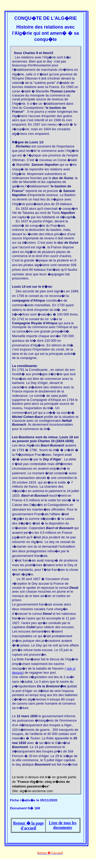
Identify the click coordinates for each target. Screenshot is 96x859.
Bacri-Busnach (52, 445)
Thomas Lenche (62, 91)
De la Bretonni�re (51, 686)
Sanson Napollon (45, 164)
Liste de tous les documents (63, 825)
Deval (73, 588)
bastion (55, 108)
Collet (30, 627)
